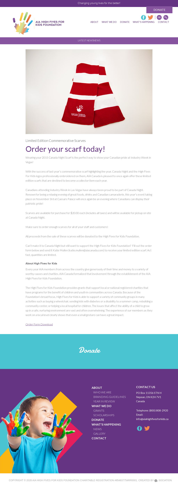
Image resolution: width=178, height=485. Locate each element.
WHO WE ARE (102, 392)
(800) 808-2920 (158, 410)
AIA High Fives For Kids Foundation (55, 480)
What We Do (101, 406)
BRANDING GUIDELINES (109, 396)
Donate (159, 9)
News (97, 40)
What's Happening (106, 424)
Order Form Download (39, 324)
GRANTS (98, 410)
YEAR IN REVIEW (104, 401)
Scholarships (103, 415)
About (97, 387)
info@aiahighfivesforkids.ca (152, 419)
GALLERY (99, 433)
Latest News (86, 40)
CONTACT (99, 438)
